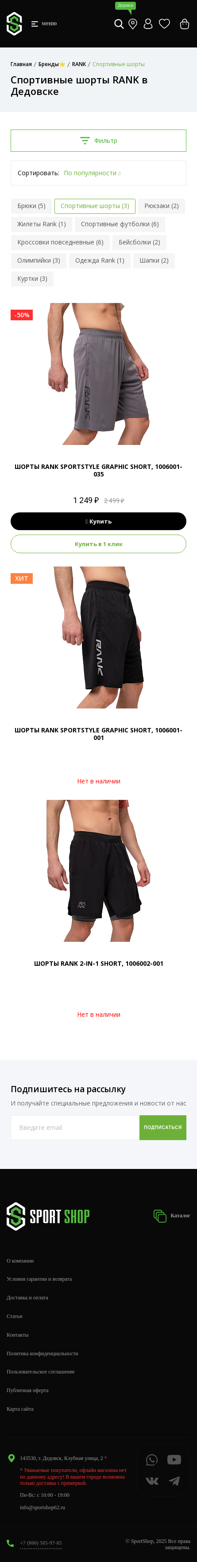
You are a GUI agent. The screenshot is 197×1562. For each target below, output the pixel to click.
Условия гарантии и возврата (39, 1279)
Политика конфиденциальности (42, 1353)
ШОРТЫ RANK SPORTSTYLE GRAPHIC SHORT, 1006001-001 (98, 734)
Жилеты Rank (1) (41, 224)
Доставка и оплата (27, 1297)
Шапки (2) (154, 260)
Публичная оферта (28, 1390)
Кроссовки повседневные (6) (60, 242)
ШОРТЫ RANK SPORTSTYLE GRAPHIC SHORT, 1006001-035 (98, 470)
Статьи (14, 1316)
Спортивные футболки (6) (120, 224)
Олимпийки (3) (38, 260)
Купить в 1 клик (99, 544)
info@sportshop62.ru (42, 1507)
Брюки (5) (31, 205)
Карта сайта (20, 1409)
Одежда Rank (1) (99, 260)
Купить (98, 521)
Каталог (171, 1216)
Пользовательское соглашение (41, 1372)
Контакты (18, 1335)
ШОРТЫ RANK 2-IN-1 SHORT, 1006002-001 (98, 963)
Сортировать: (38, 173)
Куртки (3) (32, 278)
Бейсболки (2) (139, 242)
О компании (20, 1261)
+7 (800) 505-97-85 (41, 1543)
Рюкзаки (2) (161, 205)
